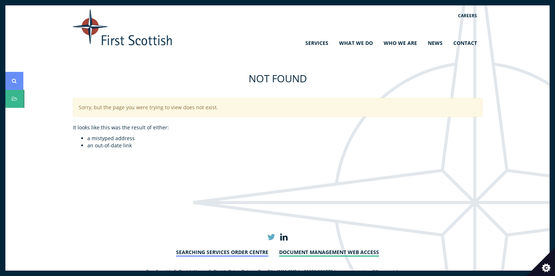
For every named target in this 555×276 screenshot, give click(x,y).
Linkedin (284, 237)
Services (316, 43)
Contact (465, 43)
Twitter (271, 237)
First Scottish (122, 27)
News (435, 43)
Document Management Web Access (329, 252)
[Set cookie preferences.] (540, 261)
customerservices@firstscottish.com (372, 271)
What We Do (356, 43)
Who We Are (400, 43)
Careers (467, 16)
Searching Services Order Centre (222, 252)
